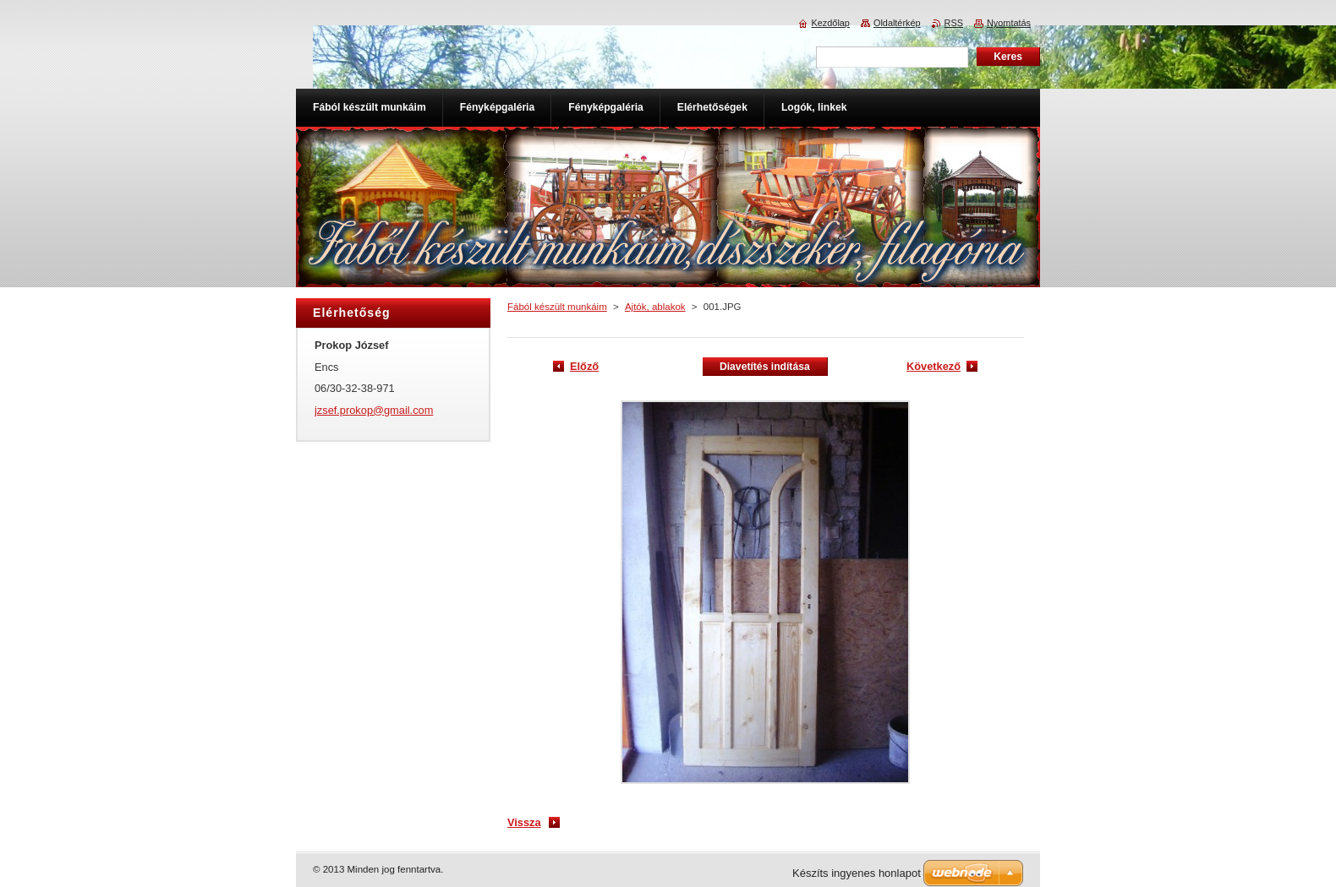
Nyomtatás (1009, 23)
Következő (933, 366)
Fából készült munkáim (557, 307)
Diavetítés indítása (765, 367)
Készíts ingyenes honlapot (856, 873)
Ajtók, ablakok (655, 307)
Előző (584, 366)
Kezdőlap (831, 23)
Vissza (524, 822)
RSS (954, 23)
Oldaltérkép (897, 23)
